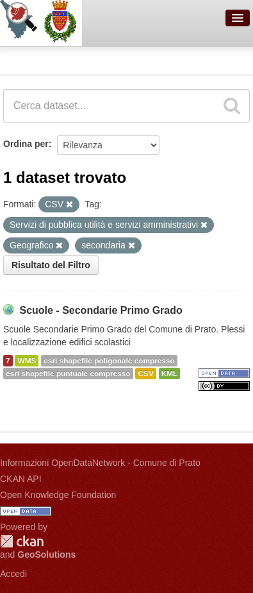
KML (169, 373)
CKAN (22, 541)
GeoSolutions (46, 554)
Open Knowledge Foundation (58, 495)
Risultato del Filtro (51, 265)
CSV (145, 373)
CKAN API (21, 479)
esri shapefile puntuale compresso (68, 373)
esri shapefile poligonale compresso (109, 360)
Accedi (13, 574)
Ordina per (26, 144)
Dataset (23, 58)
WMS (26, 360)
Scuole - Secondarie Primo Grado (100, 310)
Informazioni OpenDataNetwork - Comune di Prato (100, 463)
